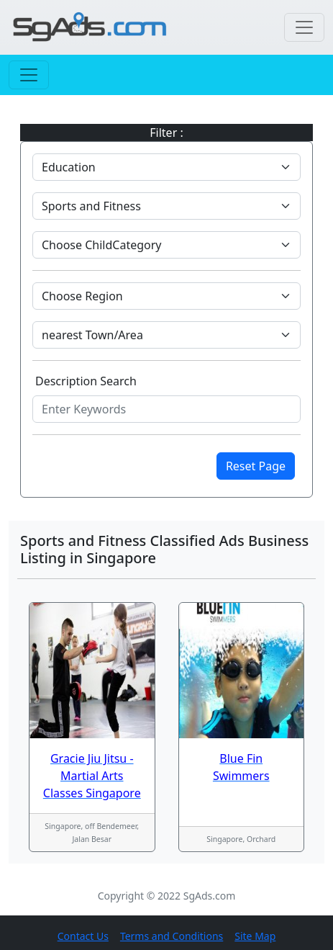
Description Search (86, 381)
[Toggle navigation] (304, 27)
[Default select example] (166, 167)
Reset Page (256, 466)
